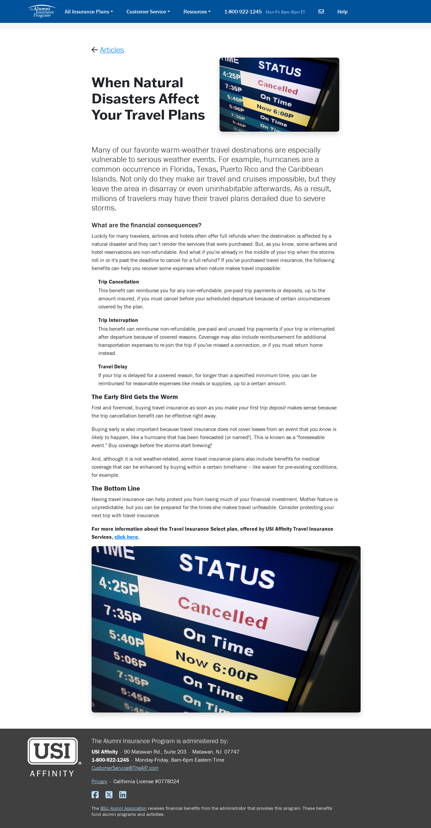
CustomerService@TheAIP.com (125, 767)
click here (126, 536)
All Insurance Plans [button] (87, 11)
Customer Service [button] (146, 11)
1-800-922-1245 (264, 11)
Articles (112, 50)
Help (342, 11)
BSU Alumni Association (123, 808)
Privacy (99, 781)
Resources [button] (195, 11)
